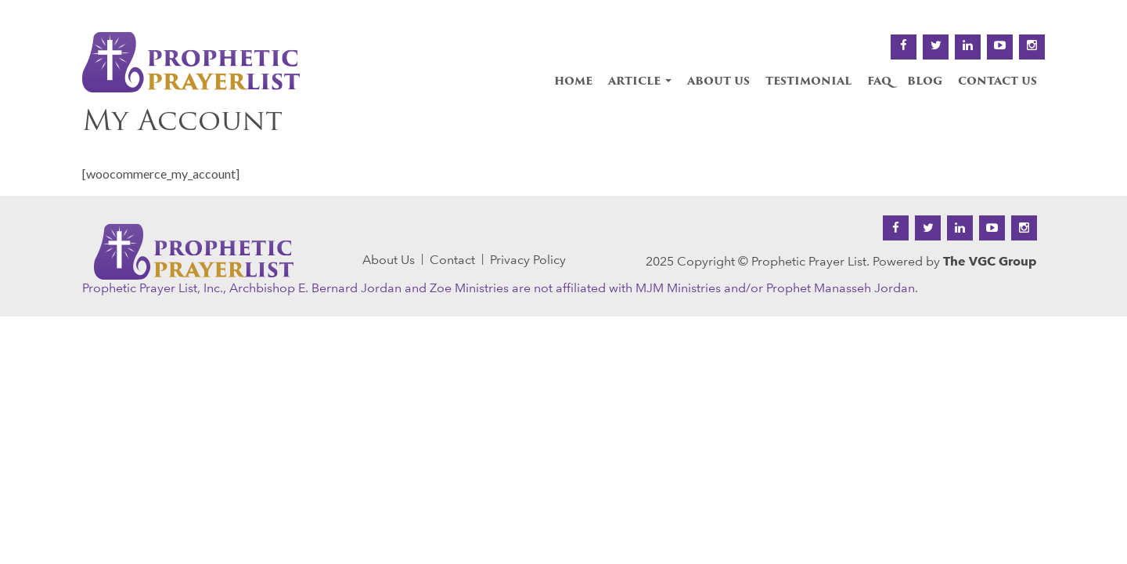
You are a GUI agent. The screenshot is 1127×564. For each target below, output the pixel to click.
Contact (452, 259)
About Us (718, 82)
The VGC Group (990, 261)
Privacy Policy (528, 259)
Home (573, 82)
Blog (924, 82)
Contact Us (997, 82)
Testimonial (808, 82)
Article (640, 82)
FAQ (879, 82)
